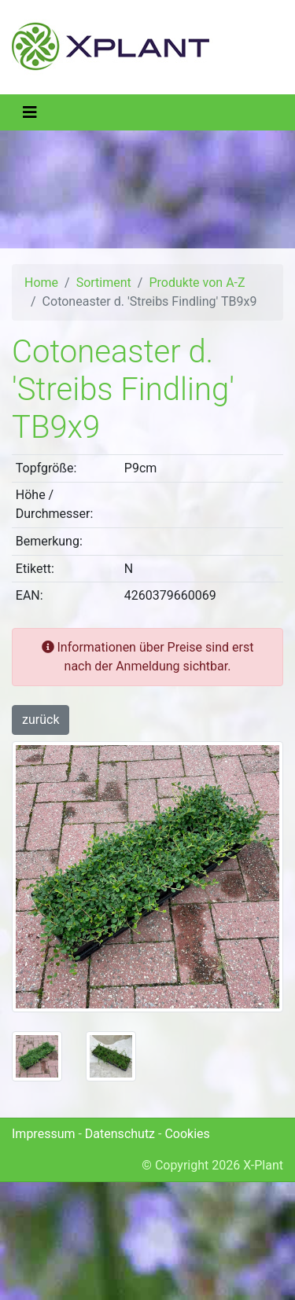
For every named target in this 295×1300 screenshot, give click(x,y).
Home (41, 282)
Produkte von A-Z (197, 282)
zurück (40, 719)
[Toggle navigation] (30, 112)
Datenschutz (120, 1133)
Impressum (44, 1133)
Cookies (186, 1133)
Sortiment (103, 282)
